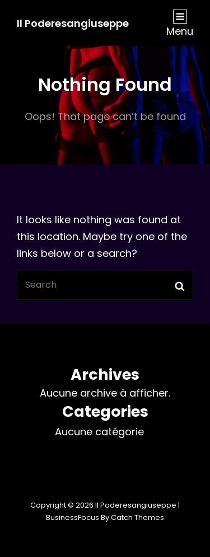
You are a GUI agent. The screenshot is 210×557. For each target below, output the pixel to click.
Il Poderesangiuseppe (73, 23)
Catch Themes (137, 517)
